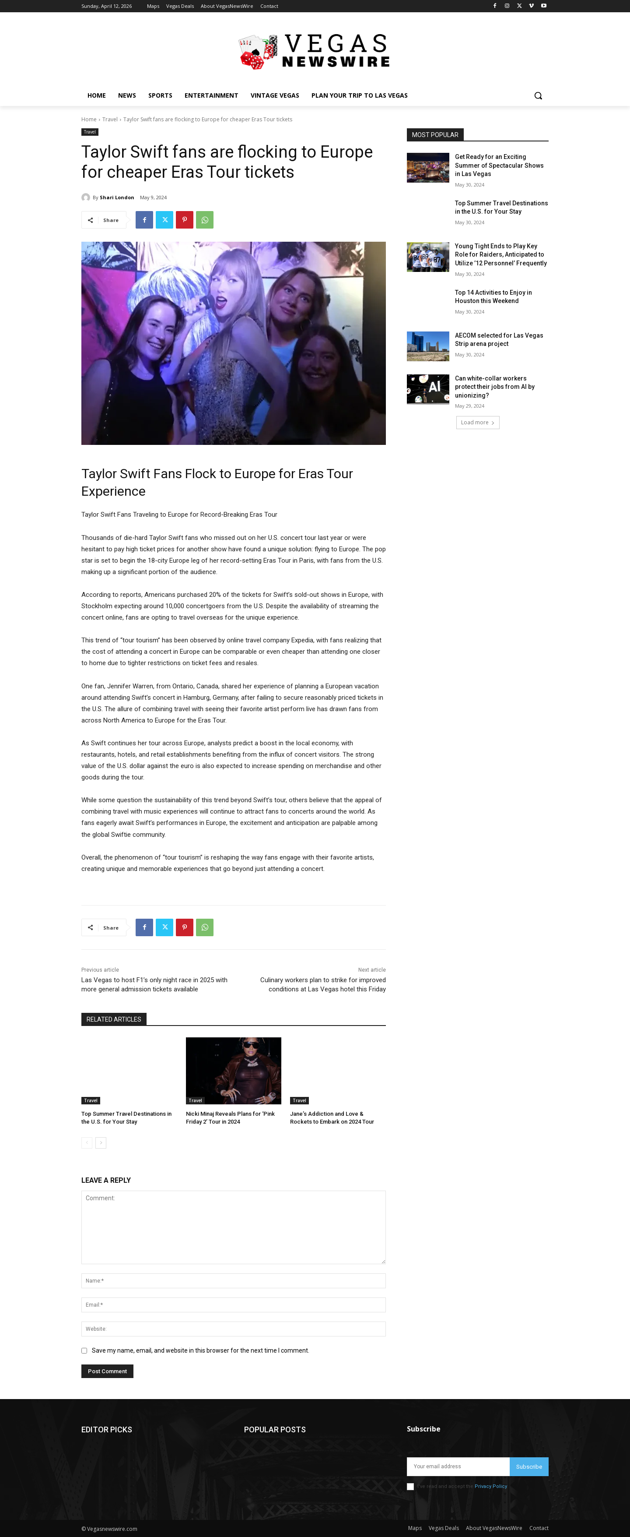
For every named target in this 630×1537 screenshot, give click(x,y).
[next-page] (100, 1143)
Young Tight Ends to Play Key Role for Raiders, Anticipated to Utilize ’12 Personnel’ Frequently (501, 255)
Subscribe (529, 1466)
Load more (478, 422)
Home (89, 119)
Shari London (117, 197)
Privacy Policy (491, 1486)
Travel (110, 119)
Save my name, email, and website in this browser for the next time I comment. (200, 1350)
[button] (538, 95)
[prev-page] (86, 1143)
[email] (458, 1466)
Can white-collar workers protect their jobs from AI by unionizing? (495, 387)
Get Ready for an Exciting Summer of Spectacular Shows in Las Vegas (499, 165)
